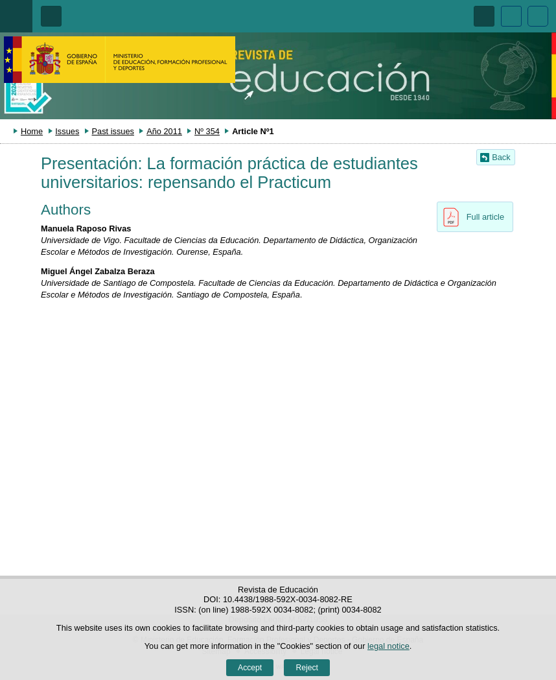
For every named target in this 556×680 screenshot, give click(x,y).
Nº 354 (207, 131)
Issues (67, 131)
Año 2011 (164, 131)
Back (501, 157)
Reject (306, 667)
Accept (250, 667)
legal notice (388, 646)
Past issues (113, 131)
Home (32, 131)
